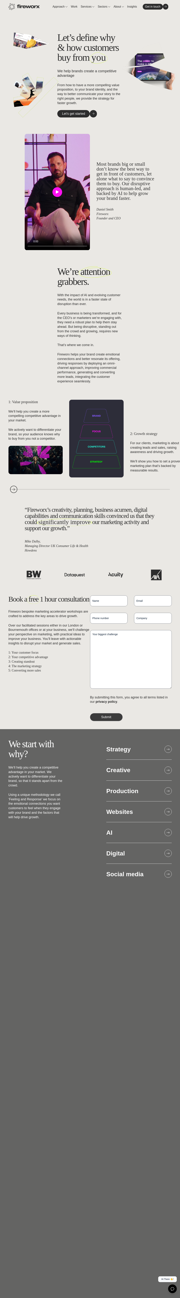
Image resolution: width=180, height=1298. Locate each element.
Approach (58, 6)
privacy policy (106, 701)
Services (86, 6)
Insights (132, 6)
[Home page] (24, 6)
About (118, 6)
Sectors (103, 6)
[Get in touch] (153, 7)
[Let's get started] (73, 113)
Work (74, 6)
